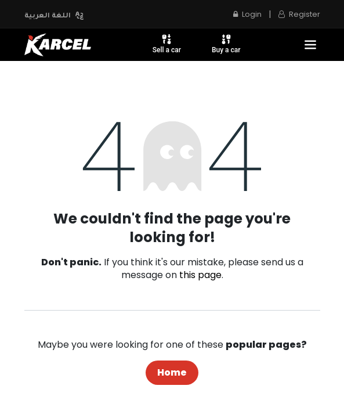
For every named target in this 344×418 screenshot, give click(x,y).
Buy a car (226, 43)
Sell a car (167, 43)
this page (200, 275)
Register (299, 14)
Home (172, 372)
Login (247, 14)
